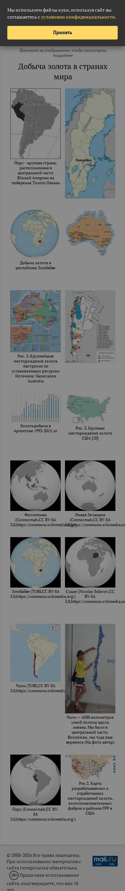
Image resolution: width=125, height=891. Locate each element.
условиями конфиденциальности (78, 17)
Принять (62, 32)
